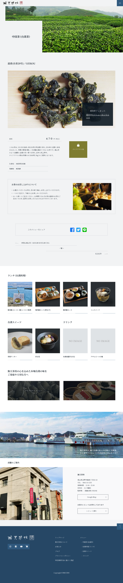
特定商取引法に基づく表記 (64, 560)
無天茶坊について (61, 542)
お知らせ (58, 547)
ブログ (57, 551)
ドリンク (86, 556)
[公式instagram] (10, 546)
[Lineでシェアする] (84, 229)
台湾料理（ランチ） (89, 547)
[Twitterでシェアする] (78, 229)
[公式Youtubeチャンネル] (21, 546)
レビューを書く (91, 511)
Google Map (91, 497)
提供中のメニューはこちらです (97, 116)
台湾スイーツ (87, 551)
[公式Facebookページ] (16, 546)
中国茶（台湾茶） (88, 542)
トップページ (59, 537)
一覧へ (61, 248)
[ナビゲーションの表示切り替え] (120, 3)
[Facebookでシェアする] (72, 229)
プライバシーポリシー (63, 556)
